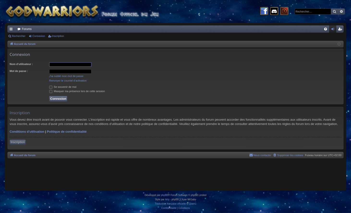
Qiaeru (192, 203)
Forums (27, 29)
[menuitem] (325, 29)
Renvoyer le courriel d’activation (68, 80)
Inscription (58, 36)
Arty (167, 199)
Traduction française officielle (170, 203)
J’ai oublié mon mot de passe (66, 76)
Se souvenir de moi (62, 86)
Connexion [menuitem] (333, 30)
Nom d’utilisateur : (21, 64)
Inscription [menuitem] (341, 30)
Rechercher (18, 36)
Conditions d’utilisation (27, 131)
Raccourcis (12, 30)
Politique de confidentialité (66, 131)
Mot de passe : (19, 71)
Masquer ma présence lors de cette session (77, 91)
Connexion (38, 36)
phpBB (164, 195)
